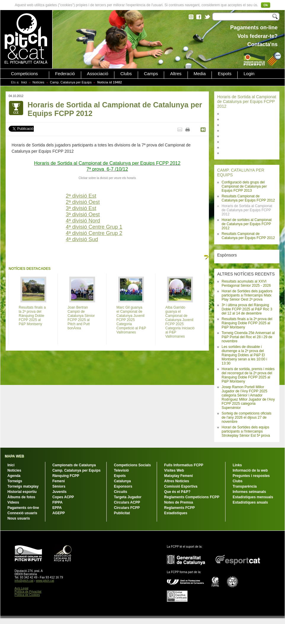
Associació (97, 73)
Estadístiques (175, 513)
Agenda (13, 476)
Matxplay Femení (178, 476)
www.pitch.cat (45, 580)
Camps (151, 73)
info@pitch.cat (24, 580)
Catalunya (122, 481)
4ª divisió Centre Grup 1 (94, 227)
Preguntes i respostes (251, 476)
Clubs (126, 73)
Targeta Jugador (127, 497)
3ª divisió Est (81, 208)
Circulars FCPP (127, 508)
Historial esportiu (22, 492)
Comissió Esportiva (180, 486)
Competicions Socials (132, 465)
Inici (24, 82)
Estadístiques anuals (250, 502)
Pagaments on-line (23, 508)
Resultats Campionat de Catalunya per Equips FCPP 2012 (248, 198)
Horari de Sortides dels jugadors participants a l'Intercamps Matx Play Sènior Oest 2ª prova (247, 295)
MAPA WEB (14, 456)
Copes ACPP (63, 497)
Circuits (120, 492)
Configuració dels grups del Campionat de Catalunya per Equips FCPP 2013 (244, 186)
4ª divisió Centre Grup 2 (94, 233)
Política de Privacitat (28, 591)
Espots (224, 73)
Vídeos (13, 502)
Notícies (38, 82)
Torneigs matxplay (23, 486)
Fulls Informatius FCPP (183, 465)
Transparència (245, 486)
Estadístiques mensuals (253, 497)
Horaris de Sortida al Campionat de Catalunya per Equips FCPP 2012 (246, 101)
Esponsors (123, 486)
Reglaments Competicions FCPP (191, 497)
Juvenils (59, 492)
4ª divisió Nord (83, 221)
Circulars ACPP (127, 502)
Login (249, 73)
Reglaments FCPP (179, 508)
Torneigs (14, 481)
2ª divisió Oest (83, 202)
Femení (58, 481)
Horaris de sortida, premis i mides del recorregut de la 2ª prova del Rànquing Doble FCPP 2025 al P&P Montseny (248, 375)
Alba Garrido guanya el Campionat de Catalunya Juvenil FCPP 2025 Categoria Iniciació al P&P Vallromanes (180, 321)
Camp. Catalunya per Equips (71, 82)
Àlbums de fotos (21, 497)
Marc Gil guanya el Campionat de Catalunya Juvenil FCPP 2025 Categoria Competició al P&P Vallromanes (131, 319)
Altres (175, 73)
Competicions (24, 73)
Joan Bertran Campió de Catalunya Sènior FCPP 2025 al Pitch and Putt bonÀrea (81, 317)
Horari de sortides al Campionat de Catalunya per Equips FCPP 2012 (247, 224)
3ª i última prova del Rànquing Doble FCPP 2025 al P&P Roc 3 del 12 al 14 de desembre (247, 309)
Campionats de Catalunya (74, 465)
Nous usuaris (18, 518)
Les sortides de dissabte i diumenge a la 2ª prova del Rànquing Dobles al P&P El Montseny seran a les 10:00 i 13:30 (244, 355)
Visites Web (174, 470)
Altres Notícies (176, 481)
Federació (65, 73)
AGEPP (58, 513)
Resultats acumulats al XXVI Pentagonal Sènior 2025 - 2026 (246, 283)
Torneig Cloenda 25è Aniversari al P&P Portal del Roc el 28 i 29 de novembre (248, 337)
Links (237, 465)
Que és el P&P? (177, 492)
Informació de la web (250, 470)
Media (200, 73)
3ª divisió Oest (83, 214)
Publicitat (122, 513)
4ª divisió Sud (82, 239)
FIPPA (57, 502)
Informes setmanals (249, 492)
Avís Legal (21, 588)
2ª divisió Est (81, 196)
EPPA (57, 508)
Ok (265, 5)
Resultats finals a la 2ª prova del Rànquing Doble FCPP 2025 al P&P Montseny (247, 323)
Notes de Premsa (178, 502)
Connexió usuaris (22, 513)
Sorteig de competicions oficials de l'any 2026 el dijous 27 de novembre (246, 417)
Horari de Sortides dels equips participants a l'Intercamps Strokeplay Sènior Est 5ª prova (246, 431)
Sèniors (58, 486)
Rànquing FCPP (65, 476)
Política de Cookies (27, 594)
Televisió (121, 470)
